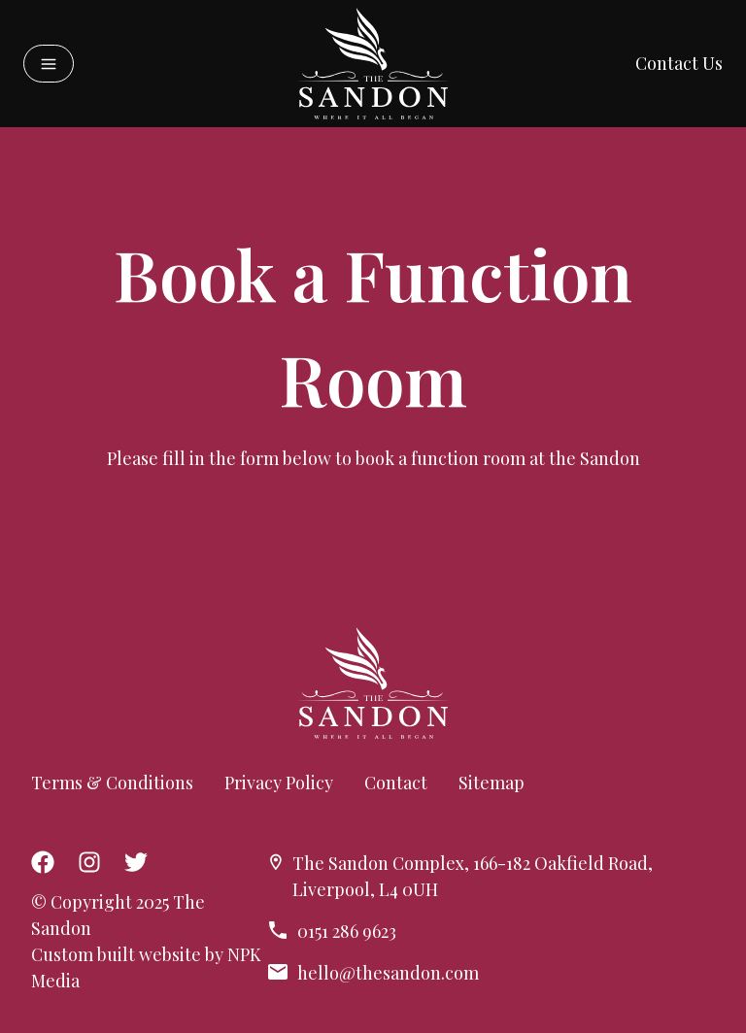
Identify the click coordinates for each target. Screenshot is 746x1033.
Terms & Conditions (112, 782)
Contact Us (679, 63)
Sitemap (491, 782)
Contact (395, 782)
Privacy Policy (278, 782)
